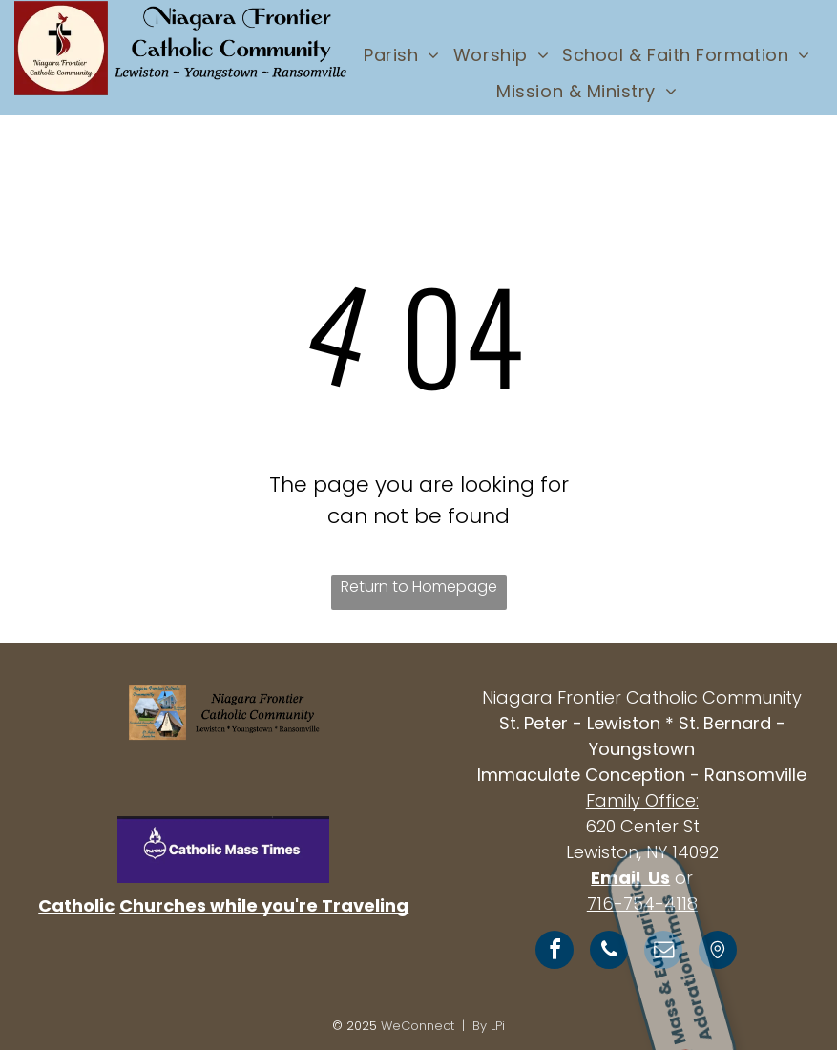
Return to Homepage (419, 587)
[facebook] (554, 952)
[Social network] (718, 952)
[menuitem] (402, 54)
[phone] (609, 952)
